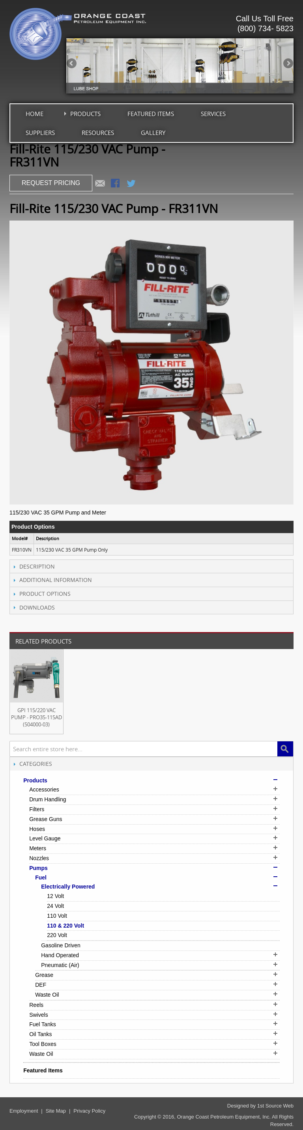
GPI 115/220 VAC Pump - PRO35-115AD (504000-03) (36, 717)
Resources (98, 133)
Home (34, 114)
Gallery (153, 133)
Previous (72, 64)
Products (85, 114)
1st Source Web (275, 1106)
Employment (23, 1111)
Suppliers (40, 133)
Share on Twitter (132, 184)
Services (213, 114)
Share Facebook (116, 184)
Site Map (56, 1111)
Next (288, 64)
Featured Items (150, 114)
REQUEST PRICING (51, 183)
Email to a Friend (100, 184)
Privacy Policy (89, 1111)
